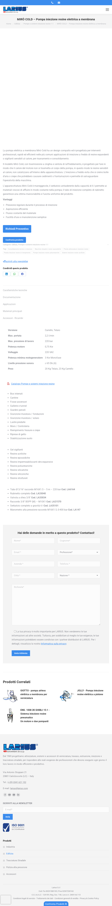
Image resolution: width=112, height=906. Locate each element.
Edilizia (14, 245)
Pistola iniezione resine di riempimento (17, 253)
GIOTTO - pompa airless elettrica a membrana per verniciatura (33, 694)
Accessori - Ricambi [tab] (13, 318)
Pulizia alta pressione (16, 867)
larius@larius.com (19, 788)
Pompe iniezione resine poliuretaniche (46, 253)
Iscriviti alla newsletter (15, 261)
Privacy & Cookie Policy (89, 898)
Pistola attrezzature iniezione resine (76, 249)
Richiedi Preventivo (17, 228)
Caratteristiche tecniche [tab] (15, 290)
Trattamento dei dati (44, 898)
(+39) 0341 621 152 (17, 782)
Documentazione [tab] (11, 297)
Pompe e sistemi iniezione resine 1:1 (33, 245)
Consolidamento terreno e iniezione (20, 249)
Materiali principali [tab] (12, 311)
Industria (10, 847)
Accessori (11, 874)
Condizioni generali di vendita (66, 898)
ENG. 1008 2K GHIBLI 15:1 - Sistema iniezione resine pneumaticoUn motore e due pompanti (35, 716)
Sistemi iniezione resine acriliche (73, 253)
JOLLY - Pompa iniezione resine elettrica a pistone (90, 692)
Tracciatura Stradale (16, 860)
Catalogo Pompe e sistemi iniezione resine (33, 383)
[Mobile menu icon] (107, 9)
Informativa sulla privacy (53, 643)
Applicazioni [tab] (9, 304)
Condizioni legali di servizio (24, 898)
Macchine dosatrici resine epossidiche (48, 249)
